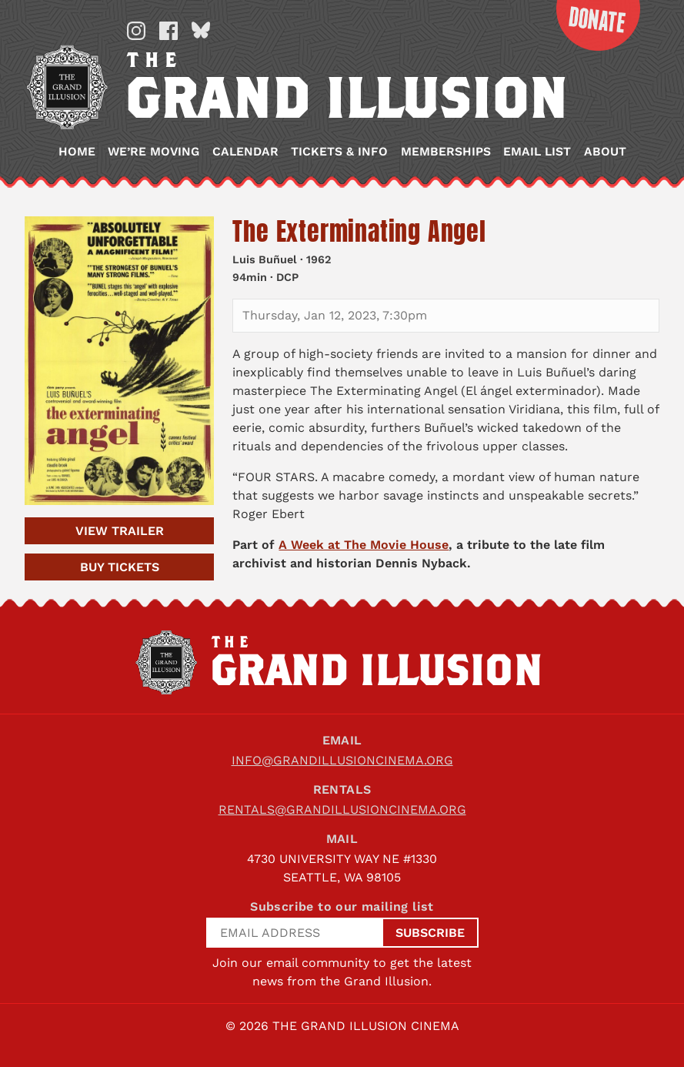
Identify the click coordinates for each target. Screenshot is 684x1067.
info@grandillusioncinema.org (342, 760)
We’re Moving (153, 152)
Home (76, 152)
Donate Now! (589, 25)
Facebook (168, 30)
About (605, 152)
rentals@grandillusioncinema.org (342, 809)
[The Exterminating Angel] (119, 360)
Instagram (136, 30)
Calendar (245, 152)
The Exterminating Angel (358, 231)
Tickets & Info (339, 152)
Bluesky (201, 30)
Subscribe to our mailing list (342, 906)
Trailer (119, 530)
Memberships (446, 152)
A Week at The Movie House (364, 544)
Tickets (119, 567)
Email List (537, 152)
